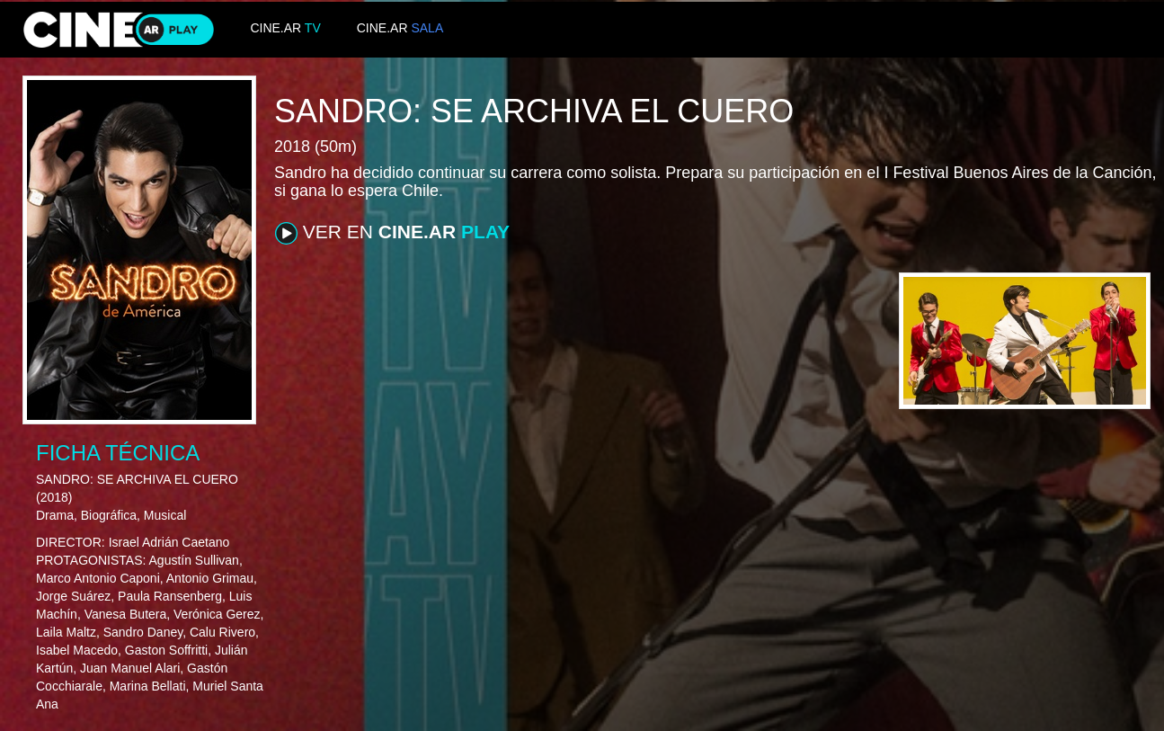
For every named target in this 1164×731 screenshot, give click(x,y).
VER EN (392, 233)
